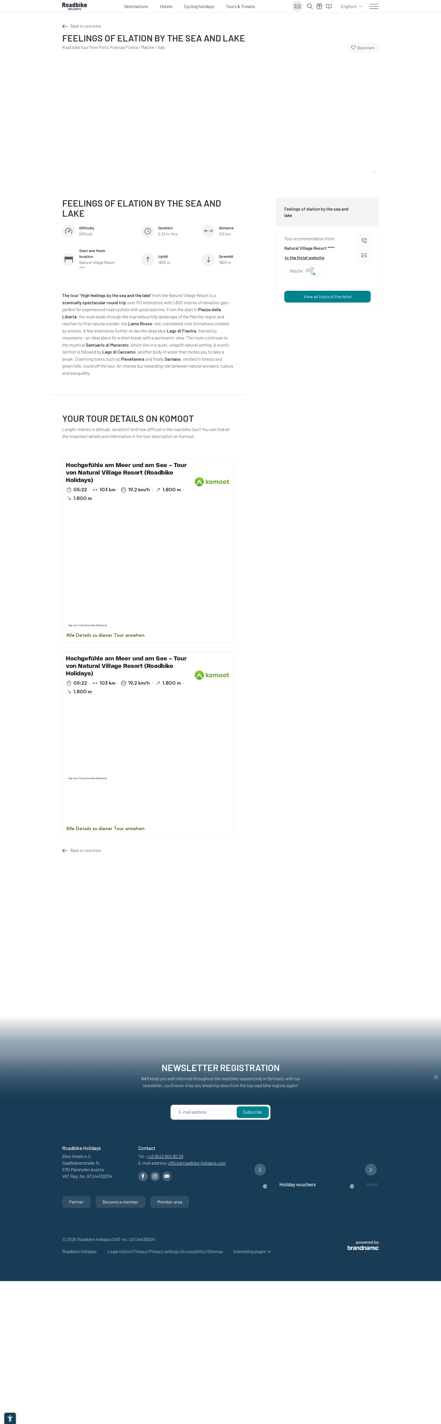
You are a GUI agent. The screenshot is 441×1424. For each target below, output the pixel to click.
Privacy (140, 1251)
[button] (260, 1170)
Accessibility (193, 1251)
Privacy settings (164, 1251)
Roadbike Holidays (79, 1251)
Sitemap (215, 1251)
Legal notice (120, 1251)
